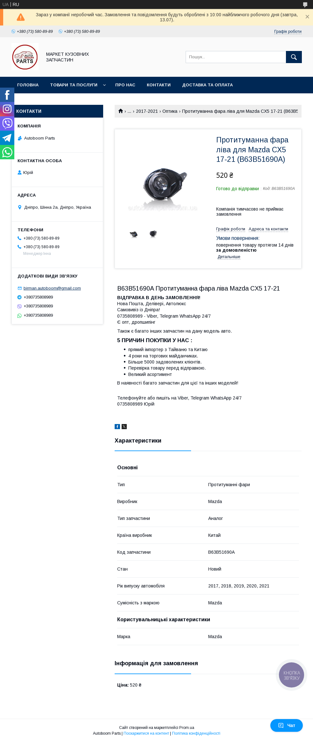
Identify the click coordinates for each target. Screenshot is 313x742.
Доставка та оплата (207, 85)
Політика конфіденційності (196, 733)
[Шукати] (294, 57)
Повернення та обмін (44, 101)
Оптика (169, 111)
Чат (286, 725)
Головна (28, 85)
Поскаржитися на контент (146, 733)
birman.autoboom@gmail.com (52, 288)
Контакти (159, 85)
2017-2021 (147, 111)
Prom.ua (186, 727)
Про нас (125, 85)
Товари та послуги (73, 85)
